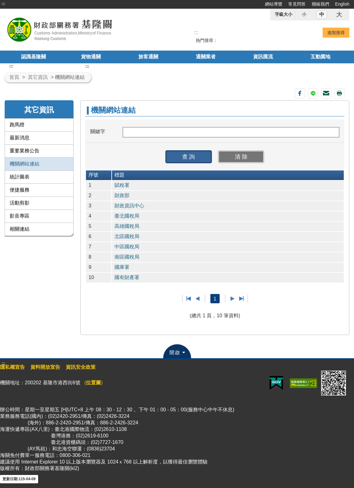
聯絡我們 (320, 4)
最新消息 (19, 137)
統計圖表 (19, 176)
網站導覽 (273, 4)
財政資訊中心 (129, 205)
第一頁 (189, 298)
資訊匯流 (263, 56)
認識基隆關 (33, 56)
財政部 (121, 195)
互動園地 (320, 56)
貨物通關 (91, 56)
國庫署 (121, 267)
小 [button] (304, 14)
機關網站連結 (24, 163)
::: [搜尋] (196, 32)
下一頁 (233, 298)
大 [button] (339, 14)
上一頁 (197, 298)
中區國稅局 (126, 246)
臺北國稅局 (126, 216)
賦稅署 (121, 185)
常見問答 (297, 4)
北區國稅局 (126, 236)
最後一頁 (241, 298)
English (342, 4)
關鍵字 (97, 131)
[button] (188, 156)
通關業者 (206, 56)
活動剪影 (19, 203)
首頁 (14, 77)
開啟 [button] (175, 352)
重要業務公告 (24, 150)
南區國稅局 (126, 257)
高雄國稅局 (126, 226)
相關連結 (19, 229)
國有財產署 (126, 277)
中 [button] (321, 14)
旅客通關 (148, 56)
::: (3, 4)
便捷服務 (19, 189)
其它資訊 (38, 77)
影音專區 (19, 216)
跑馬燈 (17, 124)
